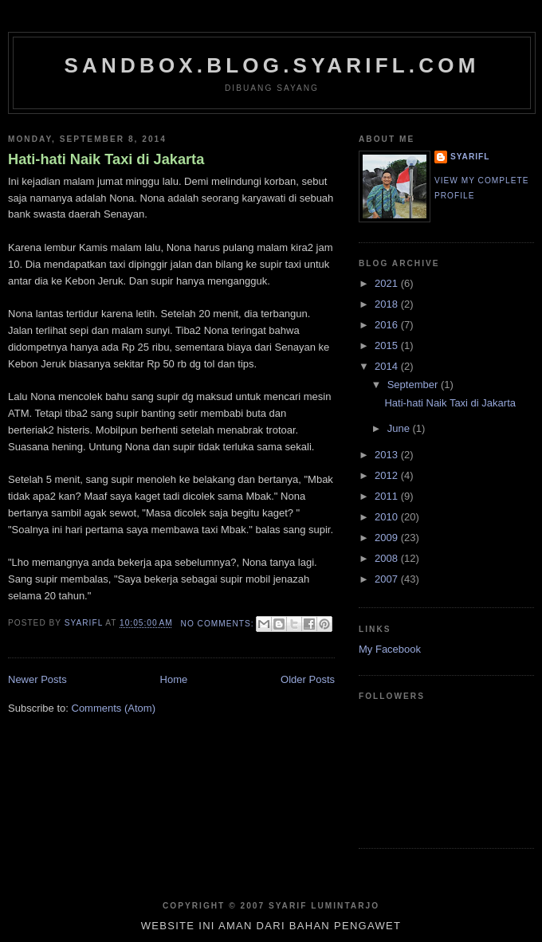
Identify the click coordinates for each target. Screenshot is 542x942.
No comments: (219, 623)
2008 (388, 558)
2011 (388, 496)
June (400, 428)
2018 (388, 304)
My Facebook (390, 649)
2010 (388, 517)
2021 (388, 283)
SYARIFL (469, 156)
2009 (388, 538)
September (414, 385)
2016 (388, 325)
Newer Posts (37, 679)
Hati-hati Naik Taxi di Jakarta (106, 159)
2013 (388, 455)
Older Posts (308, 679)
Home (174, 679)
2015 (388, 345)
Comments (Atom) (113, 708)
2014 (388, 366)
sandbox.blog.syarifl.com (271, 65)
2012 (388, 475)
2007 (388, 579)
